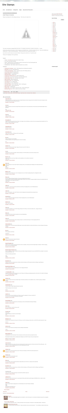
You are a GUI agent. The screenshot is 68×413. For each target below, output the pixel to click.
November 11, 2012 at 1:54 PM (10, 357)
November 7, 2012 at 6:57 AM (9, 111)
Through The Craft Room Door (10, 75)
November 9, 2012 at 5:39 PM (9, 297)
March (54, 44)
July (53, 39)
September (54, 36)
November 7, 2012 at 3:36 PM (9, 193)
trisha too (6, 326)
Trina (6, 114)
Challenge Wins (15, 9)
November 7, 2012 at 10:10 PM (10, 227)
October (54, 35)
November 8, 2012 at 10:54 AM (10, 246)
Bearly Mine (7, 69)
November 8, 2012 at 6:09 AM (9, 240)
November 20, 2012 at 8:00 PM (10, 387)
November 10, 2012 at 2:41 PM (10, 346)
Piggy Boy (9, 396)
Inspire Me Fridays (8, 85)
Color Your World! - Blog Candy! (9, 401)
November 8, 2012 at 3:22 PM (9, 263)
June (53, 40)
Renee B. (6, 156)
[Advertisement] (58, 59)
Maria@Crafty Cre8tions (9, 266)
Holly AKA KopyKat (8, 243)
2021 (54, 23)
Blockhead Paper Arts (8, 88)
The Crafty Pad (7, 81)
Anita (6, 218)
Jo (5, 151)
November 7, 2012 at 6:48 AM (9, 102)
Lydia (6, 185)
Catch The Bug (7, 82)
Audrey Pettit (7, 98)
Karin (6, 360)
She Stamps (8, 4)
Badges (20, 9)
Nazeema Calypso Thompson (10, 249)
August (54, 37)
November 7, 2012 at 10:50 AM (10, 160)
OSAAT (13, 338)
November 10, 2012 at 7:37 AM (10, 323)
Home (4, 9)
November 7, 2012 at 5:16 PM (9, 204)
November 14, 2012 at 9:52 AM (10, 368)
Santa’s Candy (11, 274)
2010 (54, 49)
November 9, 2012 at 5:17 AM (9, 275)
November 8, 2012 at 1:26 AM (9, 234)
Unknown (6, 278)
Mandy (6, 338)
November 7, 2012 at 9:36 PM (9, 215)
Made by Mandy (7, 333)
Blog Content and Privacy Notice (28, 9)
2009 (54, 51)
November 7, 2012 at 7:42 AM (9, 134)
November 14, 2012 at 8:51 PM (10, 379)
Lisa (6, 105)
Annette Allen (7, 126)
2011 (54, 48)
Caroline (6, 145)
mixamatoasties (7, 284)
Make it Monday (7, 79)
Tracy (6, 207)
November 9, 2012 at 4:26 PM (9, 291)
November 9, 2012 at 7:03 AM (9, 281)
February (54, 45)
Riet (6, 230)
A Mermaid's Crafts (8, 110)
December (54, 32)
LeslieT (6, 382)
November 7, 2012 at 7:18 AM (9, 123)
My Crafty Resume (9, 9)
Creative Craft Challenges (9, 70)
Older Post (47, 391)
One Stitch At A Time (8, 80)
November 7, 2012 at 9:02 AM (9, 142)
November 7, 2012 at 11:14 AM (10, 168)
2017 (54, 27)
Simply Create (7, 87)
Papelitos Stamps (7, 73)
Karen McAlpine (7, 300)
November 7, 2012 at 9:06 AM (9, 148)
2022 (54, 22)
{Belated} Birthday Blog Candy (12, 404)
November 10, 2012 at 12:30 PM (10, 330)
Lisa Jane (6, 311)
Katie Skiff (7, 196)
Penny (6, 177)
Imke (6, 237)
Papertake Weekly (8, 74)
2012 (54, 31)
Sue (6, 137)
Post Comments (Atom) (10, 393)
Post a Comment (6, 389)
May (53, 41)
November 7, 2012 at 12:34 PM (10, 174)
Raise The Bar (7, 86)
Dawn (6, 163)
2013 (54, 30)
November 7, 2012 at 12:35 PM (10, 182)
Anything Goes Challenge (9, 68)
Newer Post (5, 391)
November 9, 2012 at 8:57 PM (9, 308)
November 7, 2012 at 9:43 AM (9, 153)
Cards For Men (7, 76)
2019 (54, 26)
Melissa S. (7, 171)
